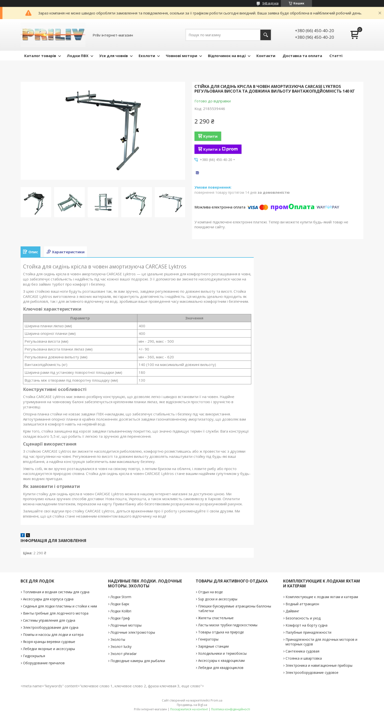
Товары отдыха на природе (221, 632)
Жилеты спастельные (216, 618)
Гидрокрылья (34, 655)
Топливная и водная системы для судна (56, 592)
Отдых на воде (210, 592)
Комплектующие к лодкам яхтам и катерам (322, 596)
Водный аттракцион (302, 604)
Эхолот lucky (121, 646)
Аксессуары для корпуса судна (48, 599)
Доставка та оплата (302, 55)
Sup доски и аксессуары (217, 599)
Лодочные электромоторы (132, 632)
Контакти (265, 55)
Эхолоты (117, 639)
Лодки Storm (120, 596)
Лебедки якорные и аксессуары (49, 648)
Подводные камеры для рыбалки (137, 660)
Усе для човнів (113, 55)
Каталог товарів (40, 55)
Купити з (220, 149)
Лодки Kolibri (120, 611)
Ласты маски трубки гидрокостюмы (227, 625)
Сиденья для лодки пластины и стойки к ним (60, 606)
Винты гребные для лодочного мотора (55, 613)
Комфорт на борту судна (306, 625)
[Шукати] (265, 35)
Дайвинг (292, 611)
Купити (210, 136)
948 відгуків (270, 3)
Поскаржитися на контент (189, 709)
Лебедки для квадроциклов (220, 667)
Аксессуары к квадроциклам (221, 660)
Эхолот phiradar (123, 653)
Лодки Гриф (120, 618)
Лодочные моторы (126, 625)
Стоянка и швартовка (304, 658)
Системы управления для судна (49, 620)
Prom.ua (216, 700)
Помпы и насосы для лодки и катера (53, 634)
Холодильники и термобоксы (222, 653)
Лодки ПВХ (77, 55)
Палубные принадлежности (308, 632)
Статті (335, 55)
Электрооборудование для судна (50, 627)
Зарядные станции (213, 646)
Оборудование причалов (44, 663)
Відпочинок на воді (227, 55)
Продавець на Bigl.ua (192, 705)
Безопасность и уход (303, 618)
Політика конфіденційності (230, 709)
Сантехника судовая (302, 651)
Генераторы (208, 639)
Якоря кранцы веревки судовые (49, 641)
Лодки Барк (119, 604)
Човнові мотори (181, 55)
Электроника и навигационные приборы (319, 665)
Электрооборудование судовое (312, 672)
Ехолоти (147, 55)
